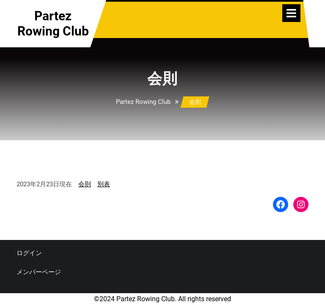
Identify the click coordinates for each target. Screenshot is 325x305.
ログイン (29, 253)
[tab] (291, 13)
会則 (84, 184)
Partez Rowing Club (53, 23)
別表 (103, 184)
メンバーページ (39, 272)
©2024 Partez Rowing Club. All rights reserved (162, 299)
